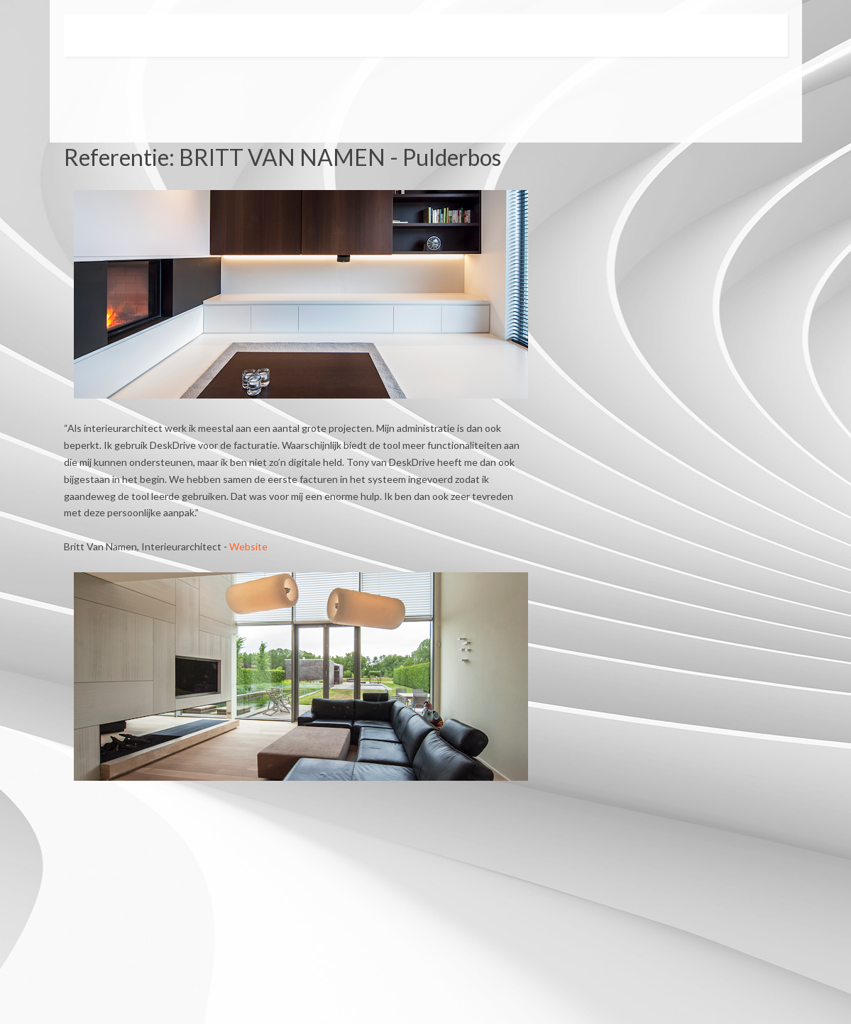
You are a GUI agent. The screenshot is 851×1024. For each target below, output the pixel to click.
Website (248, 546)
